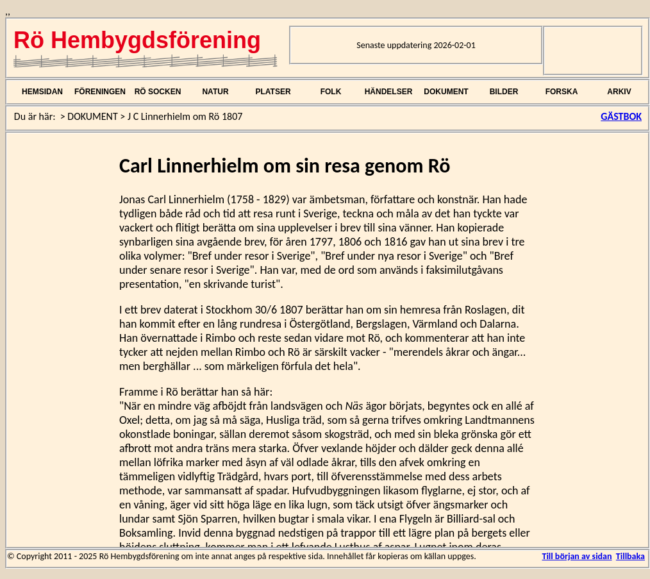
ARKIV (619, 91)
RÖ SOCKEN (158, 91)
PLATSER (272, 91)
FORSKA (562, 91)
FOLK (331, 91)
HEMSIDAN (42, 91)
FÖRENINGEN (100, 91)
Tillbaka (630, 556)
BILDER (504, 91)
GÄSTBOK (621, 116)
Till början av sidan (577, 556)
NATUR (215, 91)
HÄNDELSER (389, 91)
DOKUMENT (446, 91)
